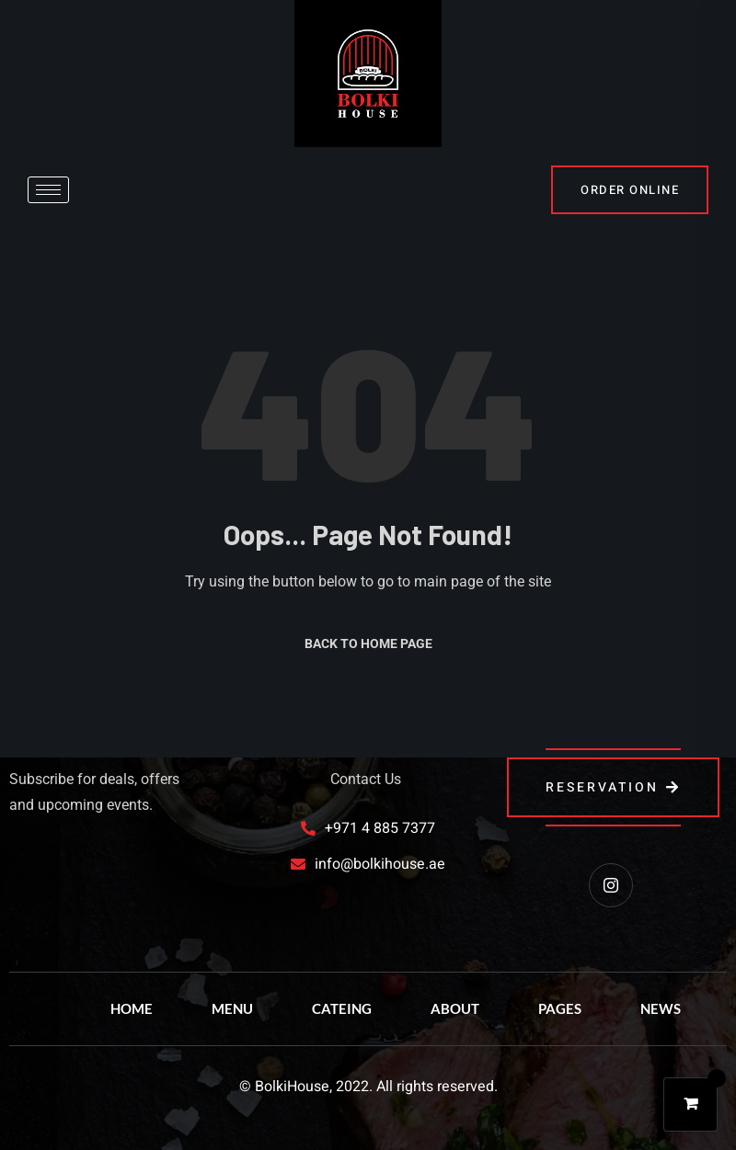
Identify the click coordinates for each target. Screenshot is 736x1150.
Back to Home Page (368, 643)
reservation (613, 787)
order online (630, 190)
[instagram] (611, 885)
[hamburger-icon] (48, 189)
